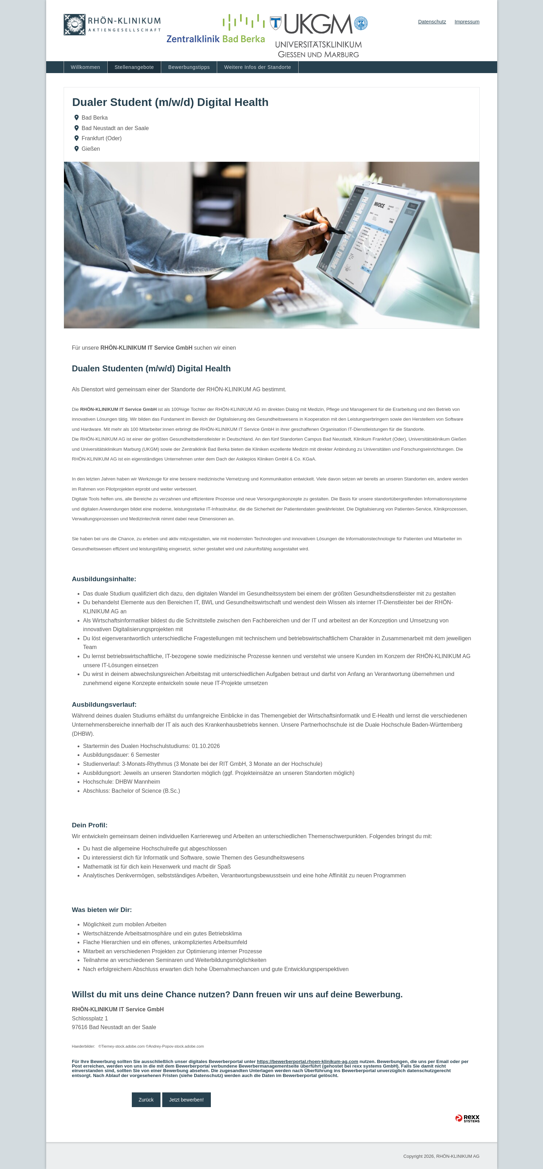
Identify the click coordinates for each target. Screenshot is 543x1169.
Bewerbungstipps (189, 67)
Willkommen (85, 67)
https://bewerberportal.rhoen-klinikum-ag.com (307, 1061)
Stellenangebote (134, 67)
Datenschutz (432, 21)
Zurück (146, 1100)
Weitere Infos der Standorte (257, 67)
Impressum (467, 21)
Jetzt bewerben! (186, 1100)
